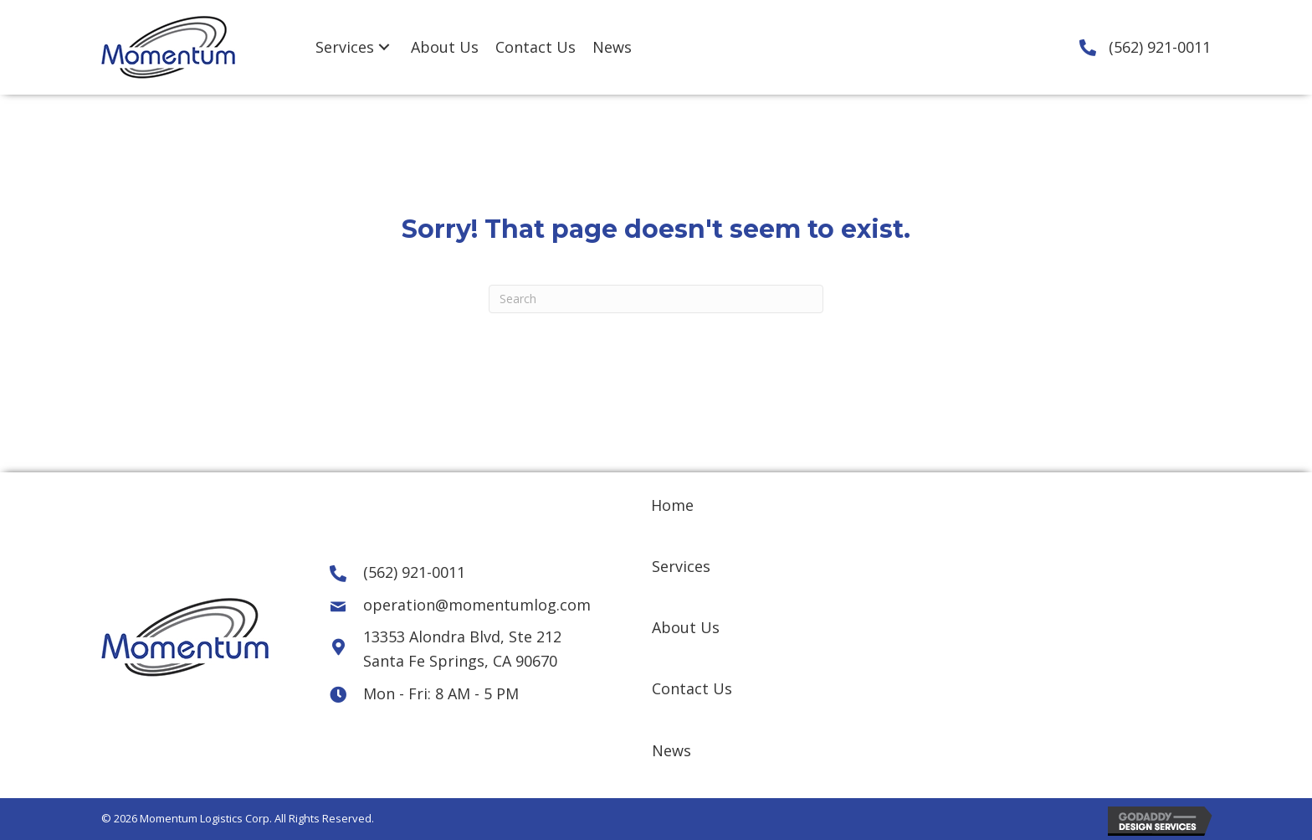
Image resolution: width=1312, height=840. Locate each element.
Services (681, 566)
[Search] (656, 299)
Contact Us (692, 688)
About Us (686, 627)
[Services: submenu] (384, 47)
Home (672, 505)
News (671, 750)
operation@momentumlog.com (477, 605)
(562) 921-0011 (1160, 47)
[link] (354, 47)
